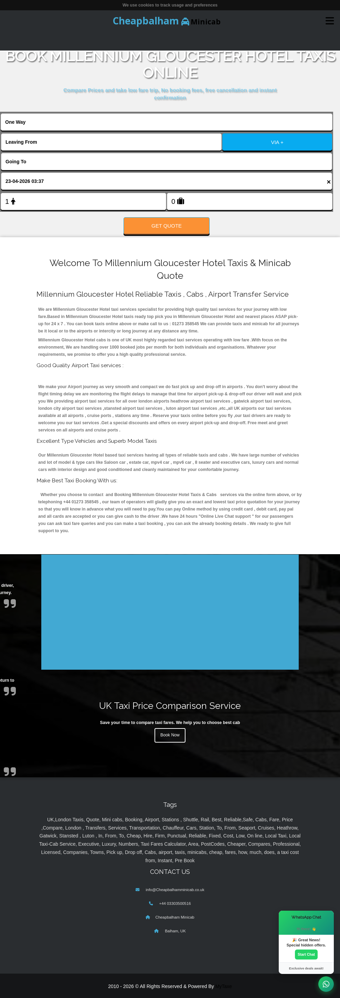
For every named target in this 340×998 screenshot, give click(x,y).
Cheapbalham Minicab (174, 917)
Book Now (170, 735)
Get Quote (166, 226)
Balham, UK (175, 931)
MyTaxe (223, 986)
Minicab (167, 20)
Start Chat (306, 954)
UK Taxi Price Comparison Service (170, 705)
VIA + (277, 142)
